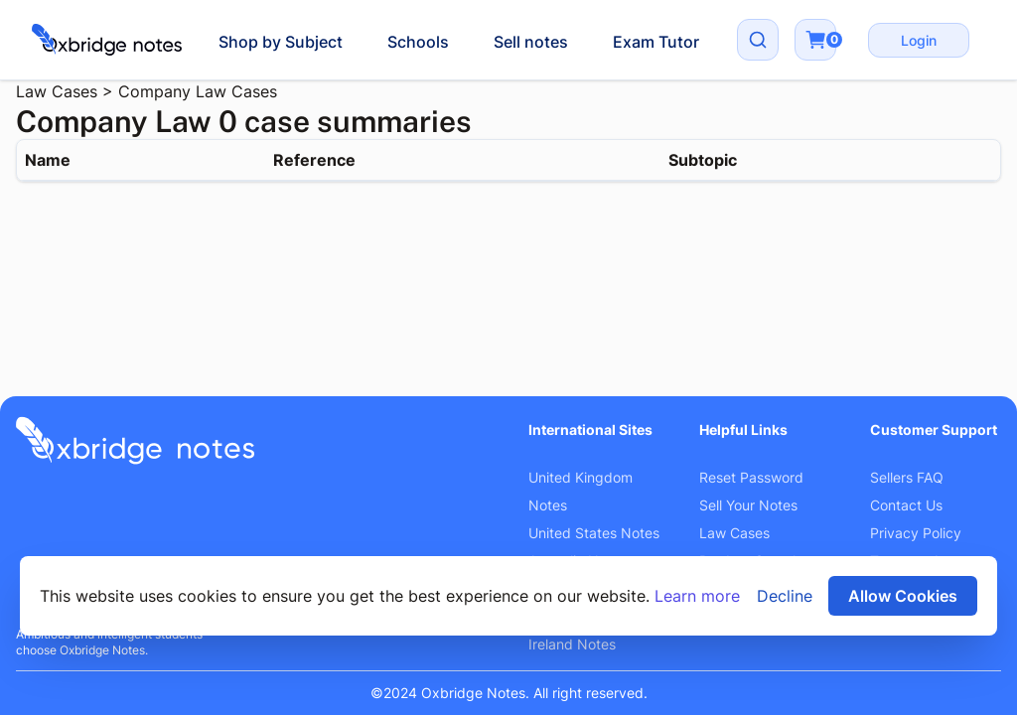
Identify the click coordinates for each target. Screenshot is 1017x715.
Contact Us (906, 505)
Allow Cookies (902, 596)
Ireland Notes (572, 644)
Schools (418, 42)
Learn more (697, 596)
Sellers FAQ (907, 477)
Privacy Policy (915, 532)
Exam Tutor (656, 42)
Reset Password (751, 477)
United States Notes (593, 532)
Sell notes (531, 42)
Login (919, 40)
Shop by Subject (280, 42)
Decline (784, 596)
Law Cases (56, 91)
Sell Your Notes (748, 505)
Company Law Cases (197, 91)
